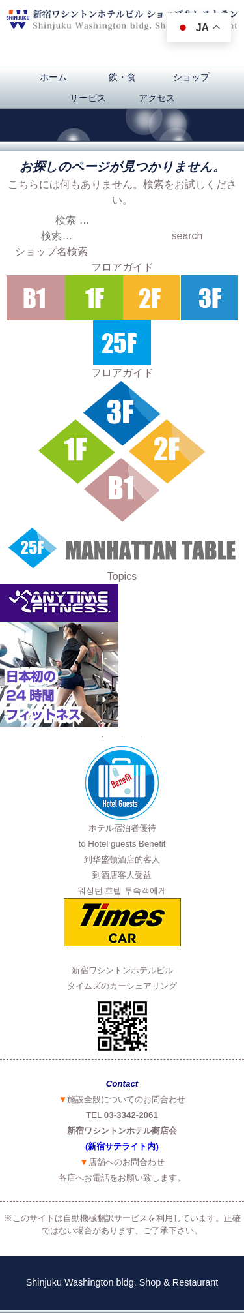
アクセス (157, 98)
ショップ (191, 77)
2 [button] (122, 736)
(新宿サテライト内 (120, 1146)
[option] (122, 655)
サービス (88, 98)
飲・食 (122, 77)
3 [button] (141, 736)
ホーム (53, 77)
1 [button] (102, 736)
